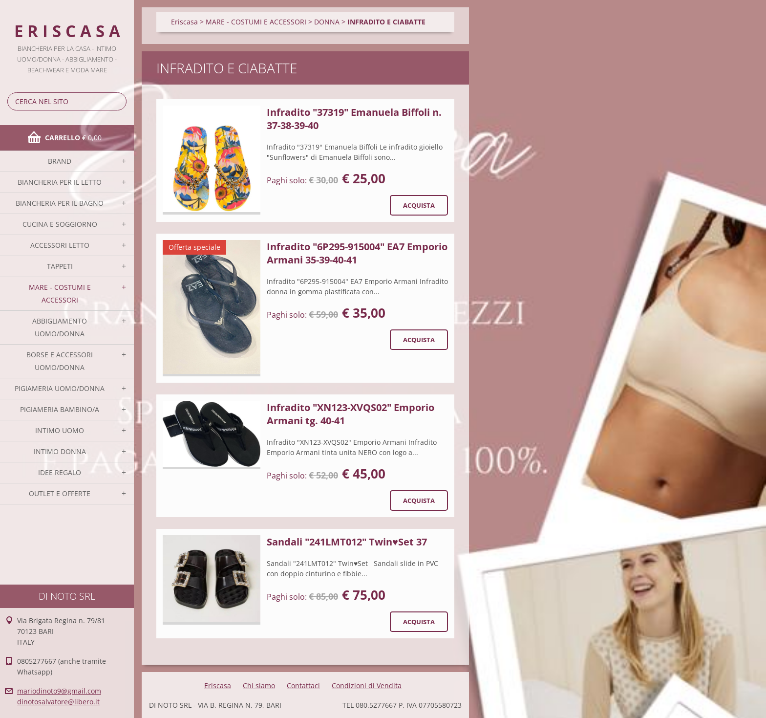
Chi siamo (259, 685)
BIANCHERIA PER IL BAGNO (60, 203)
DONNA (327, 21)
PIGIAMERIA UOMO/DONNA (60, 388)
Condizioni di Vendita (367, 685)
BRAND (59, 161)
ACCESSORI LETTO (59, 245)
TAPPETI (60, 266)
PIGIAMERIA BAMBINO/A (59, 409)
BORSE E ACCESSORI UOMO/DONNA (59, 361)
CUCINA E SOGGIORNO (59, 224)
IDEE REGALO (59, 472)
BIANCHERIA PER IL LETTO (60, 182)
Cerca (117, 101)
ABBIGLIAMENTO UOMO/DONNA (59, 327)
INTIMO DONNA (60, 451)
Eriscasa (184, 21)
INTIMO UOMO (59, 430)
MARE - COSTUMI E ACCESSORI (60, 294)
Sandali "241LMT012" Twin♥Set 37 (347, 541)
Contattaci (303, 685)
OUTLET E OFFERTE (59, 493)
